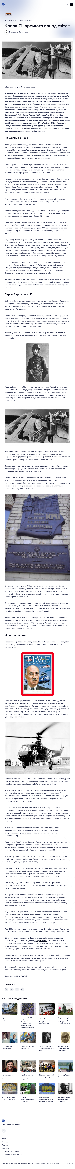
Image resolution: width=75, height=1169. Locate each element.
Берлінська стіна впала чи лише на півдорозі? (27, 1077)
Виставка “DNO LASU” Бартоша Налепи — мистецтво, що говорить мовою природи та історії (27, 1023)
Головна (5, 1142)
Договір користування (10, 1151)
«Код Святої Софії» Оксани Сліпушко (9, 1099)
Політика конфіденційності (12, 1154)
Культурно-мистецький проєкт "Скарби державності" (46, 1021)
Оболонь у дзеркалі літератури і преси (46, 1076)
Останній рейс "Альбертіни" (7, 1047)
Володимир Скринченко (18, 32)
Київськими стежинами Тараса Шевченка (27, 1100)
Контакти (5, 1148)
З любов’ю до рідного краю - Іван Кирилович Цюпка (46, 1100)
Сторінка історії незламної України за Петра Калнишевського (64, 1021)
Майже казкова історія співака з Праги (8, 1077)
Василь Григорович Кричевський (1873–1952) (46, 1048)
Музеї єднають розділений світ (7, 1019)
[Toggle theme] (67, 4)
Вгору (70, 1163)
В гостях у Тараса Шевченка (64, 1076)
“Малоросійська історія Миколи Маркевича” (63, 1048)
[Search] (63, 4)
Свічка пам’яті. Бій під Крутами (27, 1047)
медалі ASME (41, 941)
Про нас (5, 1145)
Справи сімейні (8, 1163)
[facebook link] (4, 1131)
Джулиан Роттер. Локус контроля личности (64, 1100)
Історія (8, 15)
